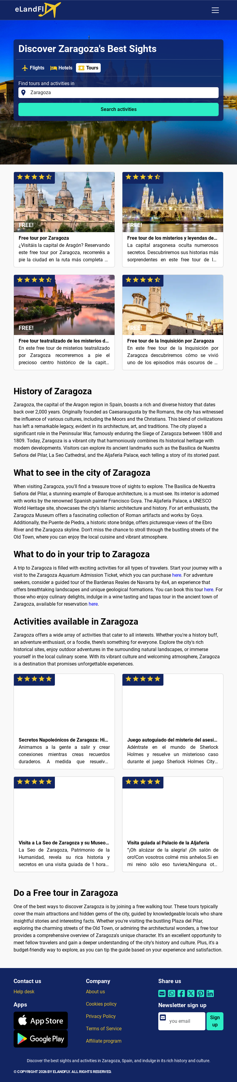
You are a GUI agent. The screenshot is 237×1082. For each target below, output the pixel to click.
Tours (88, 68)
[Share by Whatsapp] (171, 997)
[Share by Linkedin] (210, 997)
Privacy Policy (101, 1016)
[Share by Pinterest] (200, 997)
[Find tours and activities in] (123, 92)
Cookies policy (101, 1004)
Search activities (119, 109)
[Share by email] (162, 997)
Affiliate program (104, 1041)
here (176, 575)
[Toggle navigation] (215, 10)
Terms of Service (104, 1028)
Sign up (215, 1021)
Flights (32, 68)
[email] (185, 1021)
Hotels (61, 68)
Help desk (24, 991)
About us (95, 991)
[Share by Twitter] (190, 997)
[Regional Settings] (202, 10)
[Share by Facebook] (181, 997)
